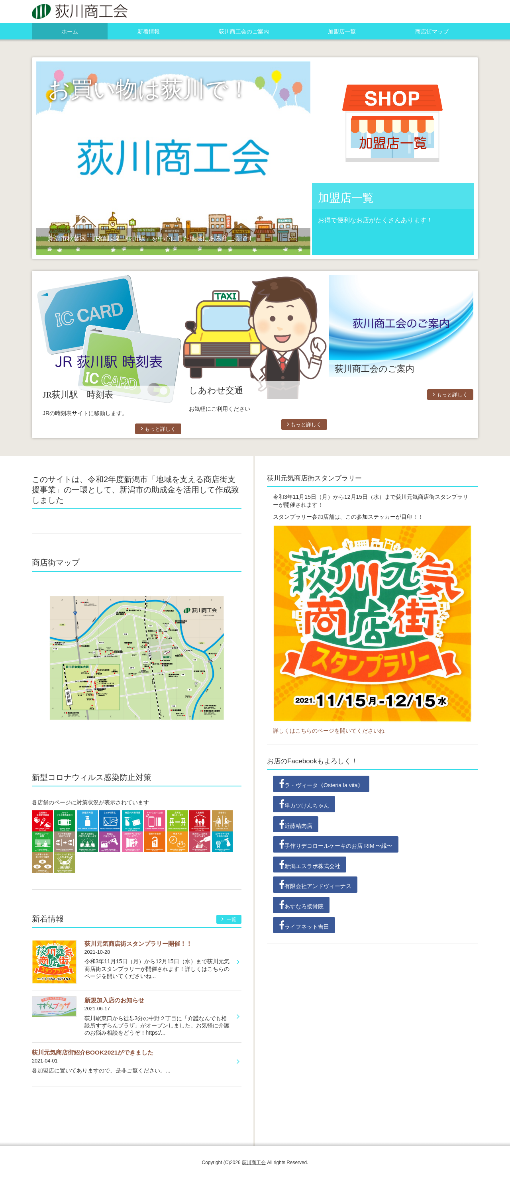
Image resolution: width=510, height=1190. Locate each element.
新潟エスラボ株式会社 (309, 864)
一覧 (229, 919)
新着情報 (148, 31)
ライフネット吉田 (304, 925)
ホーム (69, 31)
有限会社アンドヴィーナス (315, 884)
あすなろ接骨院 (301, 905)
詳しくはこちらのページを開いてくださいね (328, 730)
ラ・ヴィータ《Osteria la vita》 (321, 783)
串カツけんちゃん (304, 804)
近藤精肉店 (295, 824)
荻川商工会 (254, 1162)
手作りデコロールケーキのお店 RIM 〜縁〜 (335, 844)
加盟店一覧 (342, 31)
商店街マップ (432, 31)
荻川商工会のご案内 (244, 31)
